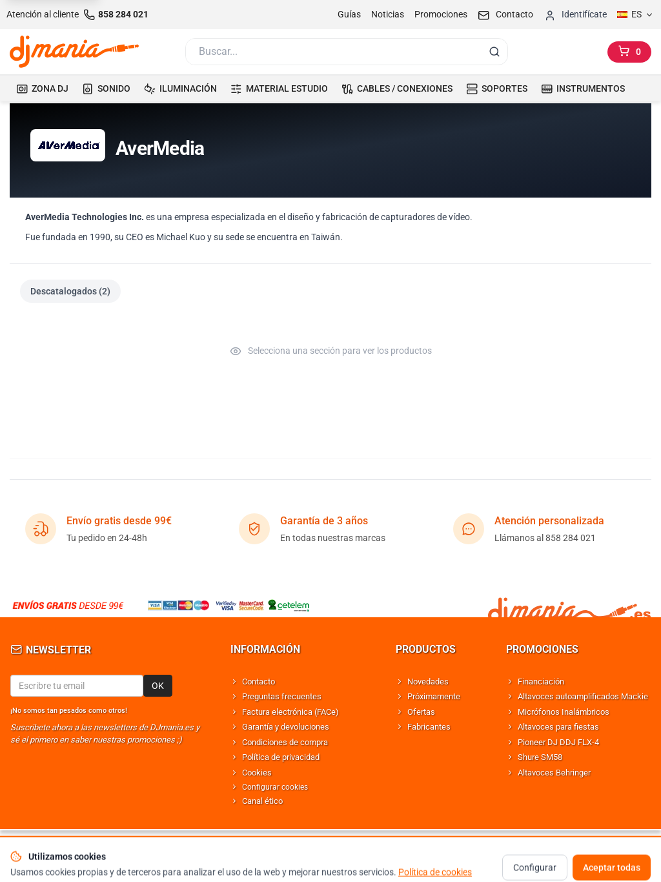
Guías (349, 14)
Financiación (541, 681)
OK (158, 686)
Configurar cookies (275, 787)
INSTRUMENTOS (583, 88)
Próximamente (433, 696)
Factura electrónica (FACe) (290, 712)
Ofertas (421, 712)
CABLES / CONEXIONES (397, 88)
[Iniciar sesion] (575, 14)
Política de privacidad (281, 757)
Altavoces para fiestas (558, 727)
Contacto (258, 681)
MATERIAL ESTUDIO (279, 88)
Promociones (440, 14)
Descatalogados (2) (70, 291)
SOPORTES (496, 88)
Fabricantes (429, 727)
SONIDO (106, 88)
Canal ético (262, 801)
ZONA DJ (42, 88)
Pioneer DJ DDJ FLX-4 (558, 742)
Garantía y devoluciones (285, 727)
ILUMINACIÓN (180, 88)
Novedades (428, 681)
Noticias (387, 14)
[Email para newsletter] (76, 686)
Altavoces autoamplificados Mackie (583, 696)
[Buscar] (332, 52)
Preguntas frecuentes (281, 696)
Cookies (257, 772)
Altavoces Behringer (554, 772)
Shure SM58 (540, 757)
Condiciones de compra (285, 742)
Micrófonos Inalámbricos (563, 712)
